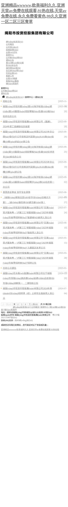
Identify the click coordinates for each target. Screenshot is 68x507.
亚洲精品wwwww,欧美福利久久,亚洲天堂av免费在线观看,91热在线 (30, 329)
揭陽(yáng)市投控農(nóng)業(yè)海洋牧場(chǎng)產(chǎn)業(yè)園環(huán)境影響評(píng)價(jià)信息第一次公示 (28, 182)
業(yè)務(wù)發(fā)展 (15, 63)
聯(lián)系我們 (12, 84)
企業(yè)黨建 (11, 78)
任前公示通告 (9, 268)
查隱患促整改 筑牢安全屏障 (16, 192)
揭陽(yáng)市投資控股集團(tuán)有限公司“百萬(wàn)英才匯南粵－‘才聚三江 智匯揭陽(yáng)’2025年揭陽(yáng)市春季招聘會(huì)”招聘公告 (28, 258)
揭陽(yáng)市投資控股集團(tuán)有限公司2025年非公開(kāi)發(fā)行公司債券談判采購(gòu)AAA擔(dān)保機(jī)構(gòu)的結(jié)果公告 (28, 137)
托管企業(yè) (11, 73)
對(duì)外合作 (12, 65)
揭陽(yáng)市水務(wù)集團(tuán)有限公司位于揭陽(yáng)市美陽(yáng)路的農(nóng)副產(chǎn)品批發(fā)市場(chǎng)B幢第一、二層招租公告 (28, 278)
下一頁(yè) (33, 304)
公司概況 (10, 44)
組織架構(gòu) (12, 50)
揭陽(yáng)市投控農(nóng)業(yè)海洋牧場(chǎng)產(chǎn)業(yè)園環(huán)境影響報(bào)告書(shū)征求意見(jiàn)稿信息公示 (28, 152)
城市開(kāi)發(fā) (13, 68)
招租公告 (7, 101)
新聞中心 (10, 55)
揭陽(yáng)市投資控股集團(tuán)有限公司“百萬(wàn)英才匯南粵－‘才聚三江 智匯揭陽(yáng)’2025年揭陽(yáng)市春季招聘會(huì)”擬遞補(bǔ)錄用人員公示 (28, 212)
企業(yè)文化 (11, 52)
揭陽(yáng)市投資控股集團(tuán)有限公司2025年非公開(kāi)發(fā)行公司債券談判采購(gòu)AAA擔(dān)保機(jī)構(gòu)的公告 (28, 167)
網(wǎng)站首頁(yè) (14, 42)
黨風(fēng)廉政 (12, 81)
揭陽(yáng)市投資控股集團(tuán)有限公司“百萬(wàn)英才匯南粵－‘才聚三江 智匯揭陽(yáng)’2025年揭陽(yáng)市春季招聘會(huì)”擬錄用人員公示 (28, 228)
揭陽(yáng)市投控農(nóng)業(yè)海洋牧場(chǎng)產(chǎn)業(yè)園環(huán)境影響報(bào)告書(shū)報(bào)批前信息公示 (29, 111)
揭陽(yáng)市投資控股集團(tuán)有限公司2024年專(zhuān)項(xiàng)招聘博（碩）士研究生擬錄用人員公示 (28, 293)
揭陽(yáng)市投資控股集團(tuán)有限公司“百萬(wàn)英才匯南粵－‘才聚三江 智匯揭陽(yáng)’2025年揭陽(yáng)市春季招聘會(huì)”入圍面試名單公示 (28, 243)
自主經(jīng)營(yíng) (14, 71)
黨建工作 (10, 76)
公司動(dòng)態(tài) (14, 58)
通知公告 (10, 60)
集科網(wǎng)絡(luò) (24, 320)
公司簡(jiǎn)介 (12, 47)
